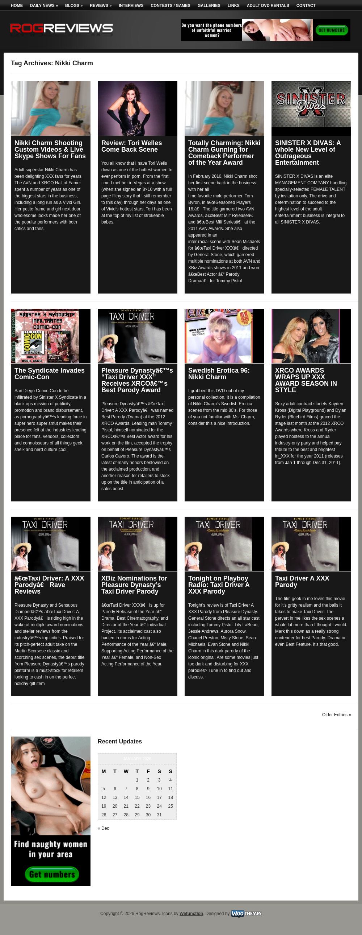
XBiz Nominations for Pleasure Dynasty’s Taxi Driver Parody (134, 585)
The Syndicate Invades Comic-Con (49, 374)
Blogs (74, 5)
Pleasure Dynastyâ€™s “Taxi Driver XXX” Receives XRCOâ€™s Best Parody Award (137, 380)
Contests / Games (170, 5)
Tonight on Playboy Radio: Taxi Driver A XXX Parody (218, 585)
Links (234, 5)
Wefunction (191, 913)
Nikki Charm (204, 403)
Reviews (100, 5)
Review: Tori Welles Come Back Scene (131, 146)
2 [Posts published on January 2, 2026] (148, 780)
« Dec (103, 828)
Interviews (131, 5)
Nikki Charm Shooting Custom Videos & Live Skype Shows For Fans (50, 149)
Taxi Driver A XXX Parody (302, 582)
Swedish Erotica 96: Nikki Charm (219, 374)
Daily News (44, 5)
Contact (306, 5)
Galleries (209, 5)
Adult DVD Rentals (268, 5)
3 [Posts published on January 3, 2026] (159, 780)
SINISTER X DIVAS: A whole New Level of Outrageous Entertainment (308, 152)
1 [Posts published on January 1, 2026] (137, 780)
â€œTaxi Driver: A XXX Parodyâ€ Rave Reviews (49, 585)
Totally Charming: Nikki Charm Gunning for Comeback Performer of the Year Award (224, 152)
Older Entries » (336, 714)
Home (17, 5)
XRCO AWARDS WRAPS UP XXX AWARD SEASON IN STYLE (306, 380)
